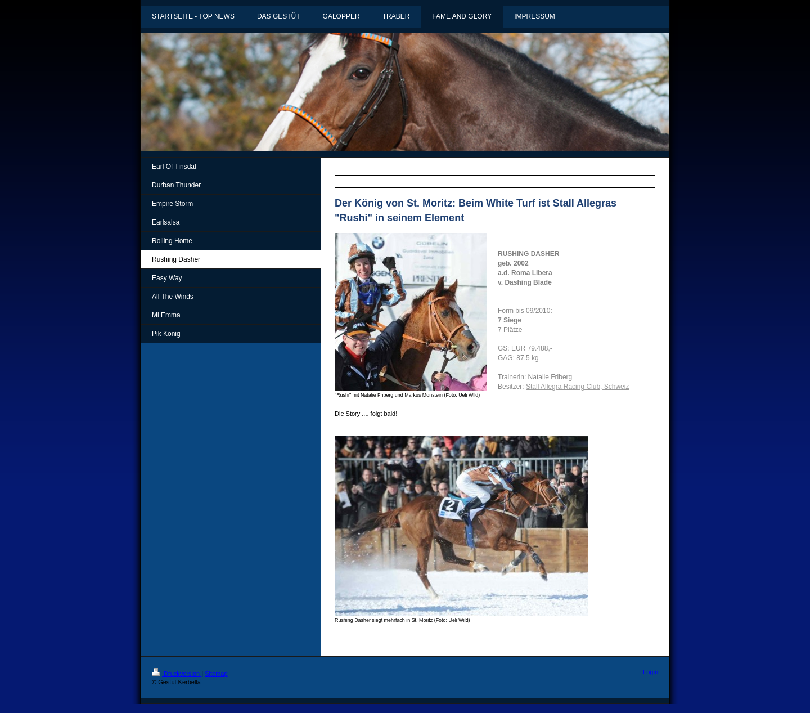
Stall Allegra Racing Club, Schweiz (577, 387)
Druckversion (176, 673)
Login (650, 672)
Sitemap (216, 673)
